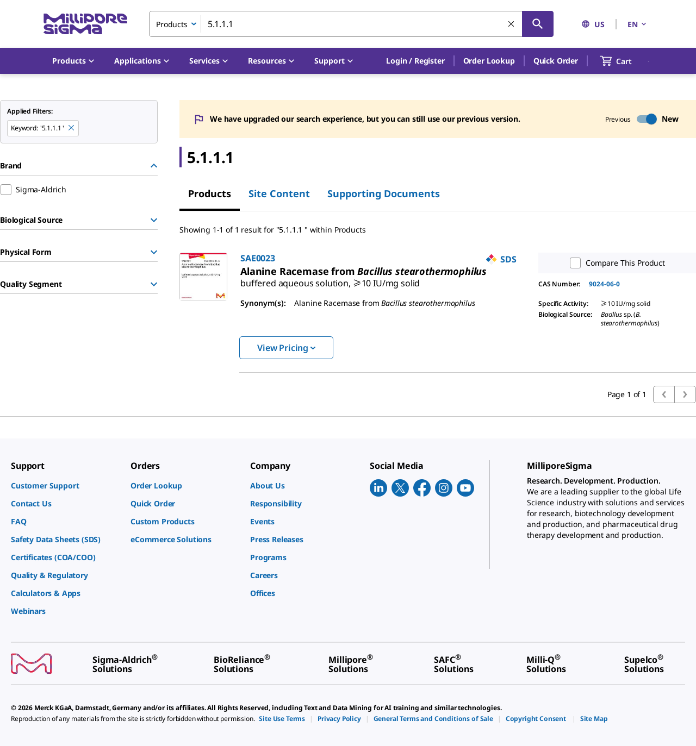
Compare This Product (615, 263)
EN (637, 24)
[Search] (538, 24)
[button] (415, 60)
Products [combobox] (172, 24)
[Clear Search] (511, 24)
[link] (330, 278)
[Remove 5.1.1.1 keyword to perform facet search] (72, 128)
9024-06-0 (604, 284)
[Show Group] (154, 220)
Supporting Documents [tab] (383, 193)
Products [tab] (209, 193)
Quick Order (555, 60)
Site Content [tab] (279, 193)
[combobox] (351, 24)
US (593, 24)
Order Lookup (489, 60)
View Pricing (286, 348)
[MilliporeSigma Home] (85, 24)
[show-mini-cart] (625, 61)
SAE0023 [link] (257, 258)
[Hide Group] (154, 165)
